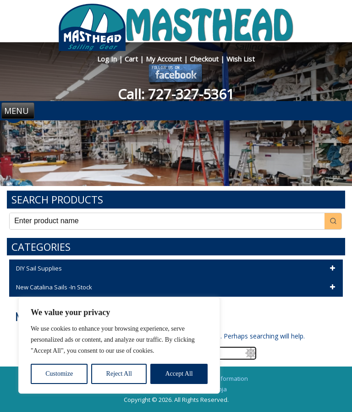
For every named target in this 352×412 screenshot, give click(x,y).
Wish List (240, 58)
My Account (165, 58)
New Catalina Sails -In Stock (177, 287)
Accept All (178, 373)
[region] (119, 345)
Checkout (205, 58)
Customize (59, 373)
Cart (132, 58)
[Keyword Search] (167, 221)
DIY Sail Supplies (177, 268)
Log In (108, 58)
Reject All (119, 373)
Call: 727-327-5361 (176, 94)
